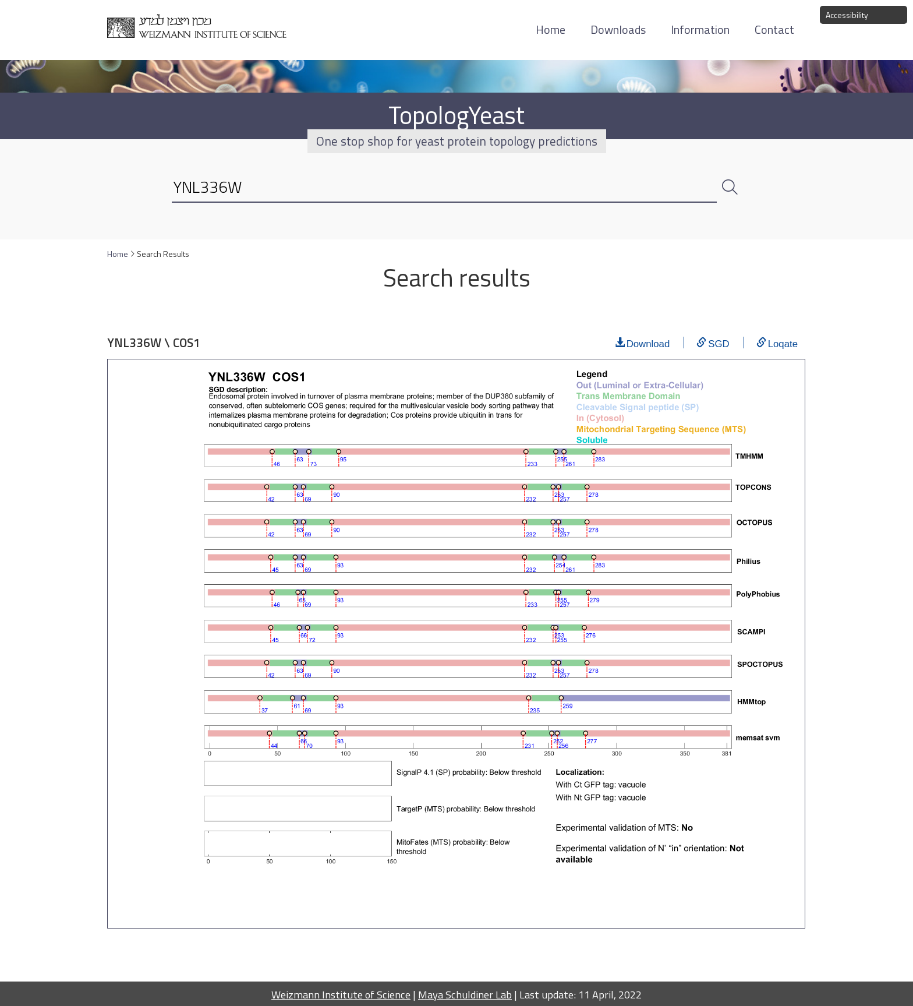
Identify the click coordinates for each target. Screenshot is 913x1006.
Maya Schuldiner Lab (465, 994)
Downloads (618, 29)
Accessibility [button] (847, 15)
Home (550, 29)
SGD (718, 342)
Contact (774, 29)
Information (700, 29)
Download (648, 342)
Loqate (783, 342)
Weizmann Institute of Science (341, 994)
